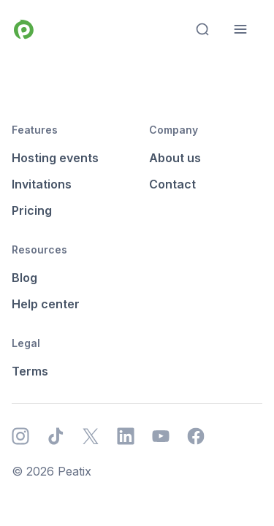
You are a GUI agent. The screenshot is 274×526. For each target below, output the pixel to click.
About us (175, 157)
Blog (24, 277)
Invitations (42, 184)
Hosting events (55, 157)
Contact (172, 184)
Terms (30, 371)
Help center (46, 304)
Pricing (32, 210)
